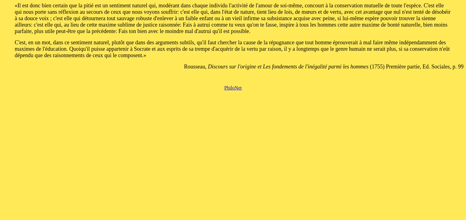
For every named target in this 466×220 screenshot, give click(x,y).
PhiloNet (233, 87)
